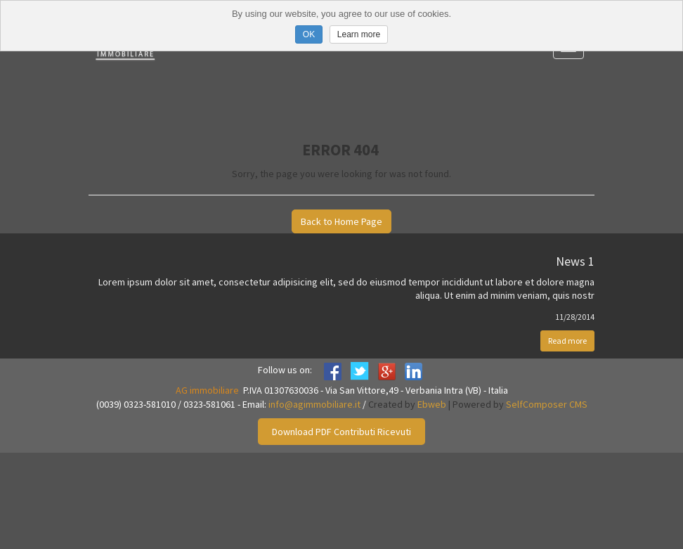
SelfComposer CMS (546, 404)
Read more (567, 340)
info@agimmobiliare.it (314, 404)
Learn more (358, 34)
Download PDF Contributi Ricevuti (341, 431)
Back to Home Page (341, 221)
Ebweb (431, 404)
